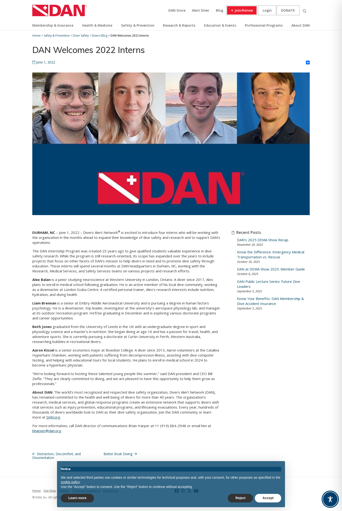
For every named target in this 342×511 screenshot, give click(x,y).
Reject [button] (240, 498)
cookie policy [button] (70, 482)
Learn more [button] (77, 498)
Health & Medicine (97, 25)
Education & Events (220, 25)
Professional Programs (264, 25)
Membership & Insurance (52, 25)
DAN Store (176, 10)
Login (267, 10)
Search (304, 10)
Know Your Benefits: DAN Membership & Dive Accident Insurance (270, 301)
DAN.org (53, 417)
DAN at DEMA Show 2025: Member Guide (271, 269)
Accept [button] (268, 498)
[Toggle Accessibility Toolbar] (330, 499)
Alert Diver (200, 10)
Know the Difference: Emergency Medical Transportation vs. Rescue (270, 254)
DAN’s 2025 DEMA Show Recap (262, 239)
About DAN (300, 25)
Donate (288, 10)
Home (36, 490)
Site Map (49, 490)
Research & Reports (179, 25)
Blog (219, 10)
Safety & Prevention (137, 25)
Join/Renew (244, 10)
